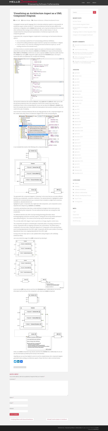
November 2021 (79, 100)
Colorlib (96, 427)
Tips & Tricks (78, 198)
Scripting (77, 186)
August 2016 (78, 149)
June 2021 (77, 109)
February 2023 (78, 91)
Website (94, 2)
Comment (13, 379)
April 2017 (77, 139)
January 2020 (78, 121)
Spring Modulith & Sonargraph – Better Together (82, 28)
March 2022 (78, 94)
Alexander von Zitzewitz (81, 45)
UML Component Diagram (20, 367)
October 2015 (78, 158)
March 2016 (78, 155)
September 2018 (79, 130)
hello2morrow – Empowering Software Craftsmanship (70, 427)
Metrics (77, 183)
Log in (74, 211)
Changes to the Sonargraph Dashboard (83, 35)
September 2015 (79, 161)
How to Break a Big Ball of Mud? (81, 24)
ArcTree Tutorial (77, 21)
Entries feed (76, 214)
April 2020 (77, 118)
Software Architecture (38, 20)
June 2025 (77, 82)
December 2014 (79, 173)
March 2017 (78, 143)
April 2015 (77, 167)
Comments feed (77, 217)
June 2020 (77, 115)
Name (12, 397)
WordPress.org (76, 221)
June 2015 (77, 164)
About (88, 2)
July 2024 (77, 85)
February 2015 (78, 170)
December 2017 (79, 136)
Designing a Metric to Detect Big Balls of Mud (84, 32)
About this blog (83, 49)
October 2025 (78, 76)
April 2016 (77, 152)
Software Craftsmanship (81, 192)
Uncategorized (78, 201)
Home (83, 2)
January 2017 (78, 146)
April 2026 (77, 73)
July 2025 (77, 79)
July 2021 (77, 106)
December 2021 (79, 97)
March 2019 (78, 124)
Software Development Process (51, 20)
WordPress (96, 429)
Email (11, 403)
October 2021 (78, 103)
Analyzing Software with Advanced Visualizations (83, 53)
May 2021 (77, 112)
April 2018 (77, 133)
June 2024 (77, 88)
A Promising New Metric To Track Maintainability (84, 62)
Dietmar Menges (26, 20)
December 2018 (79, 127)
